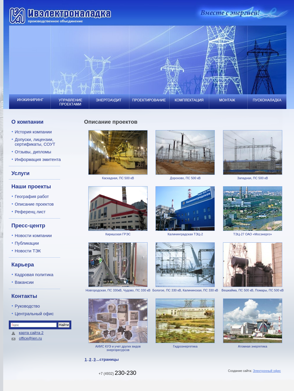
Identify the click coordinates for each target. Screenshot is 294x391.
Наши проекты (31, 186)
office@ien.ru (30, 338)
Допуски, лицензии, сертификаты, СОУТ (35, 142)
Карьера (22, 264)
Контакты (24, 296)
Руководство (27, 306)
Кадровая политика (34, 274)
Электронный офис (267, 370)
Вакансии (24, 282)
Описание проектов (34, 204)
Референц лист (30, 211)
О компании (27, 122)
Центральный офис (34, 313)
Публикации (27, 243)
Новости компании (33, 235)
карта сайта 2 (31, 332)
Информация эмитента (38, 159)
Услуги (20, 173)
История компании (33, 132)
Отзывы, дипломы (33, 152)
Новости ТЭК (28, 251)
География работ (32, 196)
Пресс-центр (28, 225)
